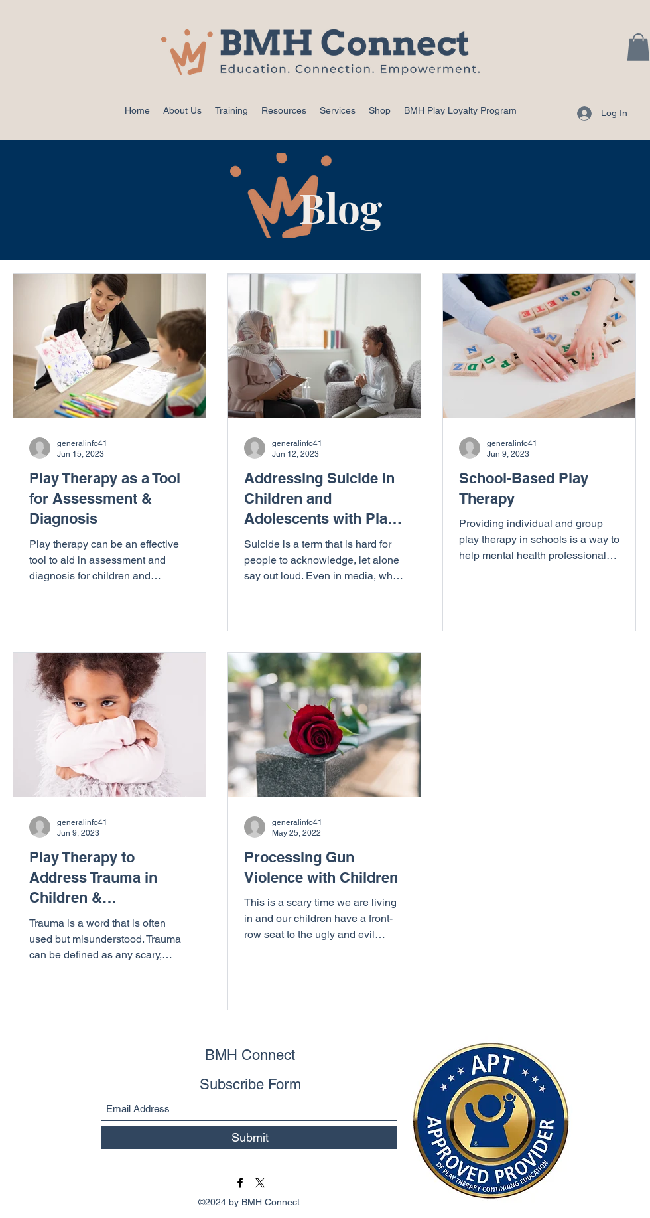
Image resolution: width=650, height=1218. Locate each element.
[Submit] (250, 1137)
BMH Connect (250, 1055)
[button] (638, 47)
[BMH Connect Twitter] (260, 1182)
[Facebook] (240, 1182)
